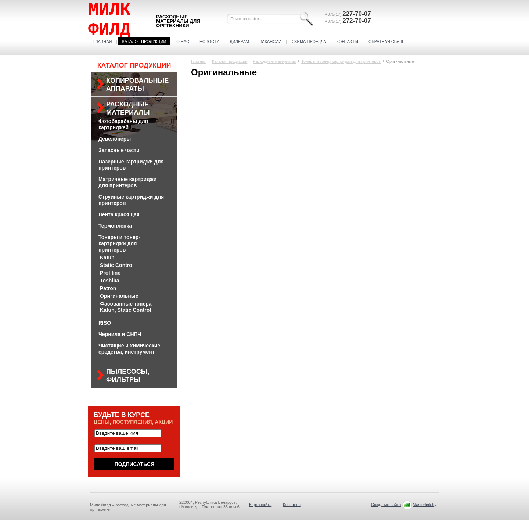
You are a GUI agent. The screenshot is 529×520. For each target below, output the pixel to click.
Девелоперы (114, 139)
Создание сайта (386, 504)
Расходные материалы (128, 108)
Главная (102, 41)
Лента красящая (119, 214)
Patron (108, 288)
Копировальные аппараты (137, 84)
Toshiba (109, 281)
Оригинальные (119, 296)
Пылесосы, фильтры (127, 375)
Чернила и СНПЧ (119, 334)
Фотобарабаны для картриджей (123, 124)
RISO (104, 323)
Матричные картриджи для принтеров (127, 182)
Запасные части (119, 150)
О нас (182, 41)
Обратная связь (386, 41)
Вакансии (270, 41)
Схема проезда (309, 41)
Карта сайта (260, 504)
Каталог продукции (144, 41)
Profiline (110, 273)
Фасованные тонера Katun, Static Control (126, 307)
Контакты (347, 41)
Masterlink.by (424, 504)
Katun (107, 257)
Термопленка (115, 226)
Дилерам (239, 41)
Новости (209, 41)
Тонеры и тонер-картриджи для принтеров (119, 243)
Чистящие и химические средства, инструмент (129, 349)
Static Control (117, 265)
